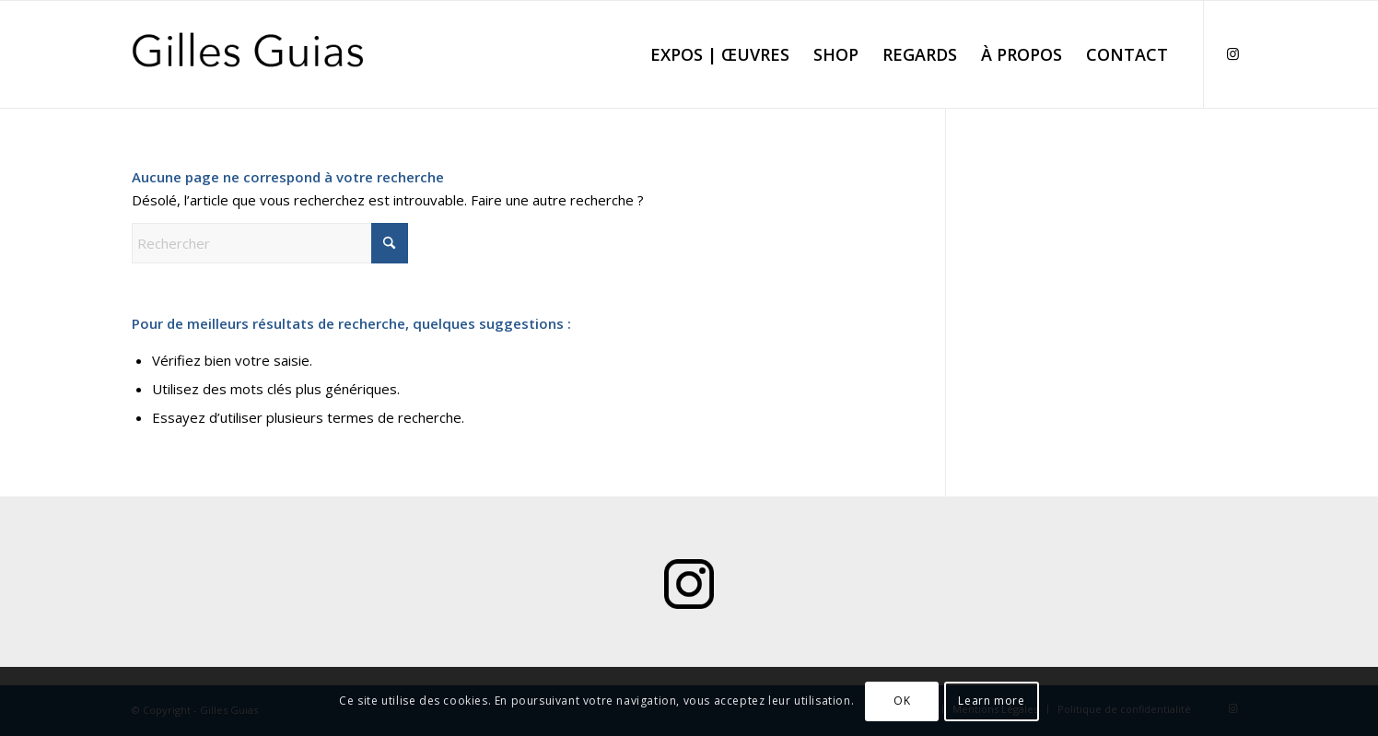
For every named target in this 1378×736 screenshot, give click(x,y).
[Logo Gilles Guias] (248, 54)
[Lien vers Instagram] (1232, 53)
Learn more (991, 700)
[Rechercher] (270, 243)
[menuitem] (719, 54)
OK (901, 700)
